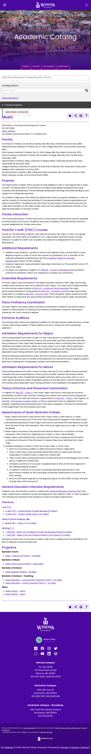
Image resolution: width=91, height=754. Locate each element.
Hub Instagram (49, 66)
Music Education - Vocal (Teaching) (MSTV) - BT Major (30, 583)
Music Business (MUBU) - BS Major (21, 572)
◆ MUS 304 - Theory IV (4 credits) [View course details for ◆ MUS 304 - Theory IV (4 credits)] (21, 523)
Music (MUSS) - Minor (15, 594)
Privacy (84, 728)
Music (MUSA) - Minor (15, 591)
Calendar (36, 66)
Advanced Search (10, 98)
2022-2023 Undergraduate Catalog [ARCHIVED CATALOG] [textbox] (27, 77)
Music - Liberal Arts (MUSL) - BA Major (23, 555)
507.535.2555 (45, 715)
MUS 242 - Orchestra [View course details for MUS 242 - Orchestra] (51, 291)
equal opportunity (29, 728)
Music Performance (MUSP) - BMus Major (24, 564)
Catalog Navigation (13, 105)
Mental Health (63, 66)
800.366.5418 (53, 696)
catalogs (8, 747)
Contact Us (6, 730)
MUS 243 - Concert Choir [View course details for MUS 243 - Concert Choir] (37, 294)
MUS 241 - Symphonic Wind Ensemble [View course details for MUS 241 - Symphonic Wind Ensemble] (51, 288)
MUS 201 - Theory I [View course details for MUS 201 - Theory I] (24, 392)
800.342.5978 (54, 676)
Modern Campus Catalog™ (75, 747)
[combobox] (45, 77)
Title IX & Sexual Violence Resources (67, 728)
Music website (8, 131)
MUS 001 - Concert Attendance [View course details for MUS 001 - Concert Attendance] (55, 270)
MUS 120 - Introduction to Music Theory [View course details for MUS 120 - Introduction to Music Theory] (20, 401)
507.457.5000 (38, 676)
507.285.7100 (38, 696)
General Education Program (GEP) (66, 491)
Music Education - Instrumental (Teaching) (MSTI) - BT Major (33, 580)
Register (26, 66)
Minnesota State (46, 732)
